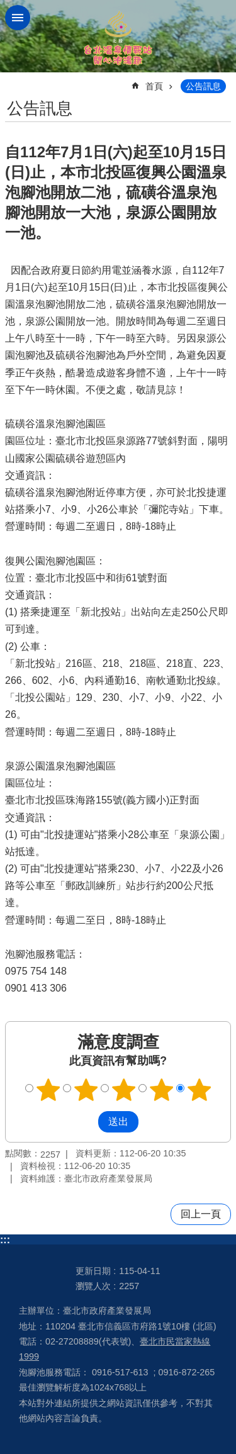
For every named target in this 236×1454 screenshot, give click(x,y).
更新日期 (93, 1271)
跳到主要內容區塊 (6, 6)
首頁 (154, 86)
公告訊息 (203, 86)
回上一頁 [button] (201, 1214)
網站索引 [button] (17, 17)
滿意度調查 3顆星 (123, 1090)
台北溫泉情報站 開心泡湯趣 (118, 36)
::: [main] (13, 80)
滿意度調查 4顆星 (161, 1090)
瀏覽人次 (93, 1286)
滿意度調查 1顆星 (48, 1090)
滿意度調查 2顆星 (86, 1090)
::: (5, 1239)
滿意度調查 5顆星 (199, 1090)
